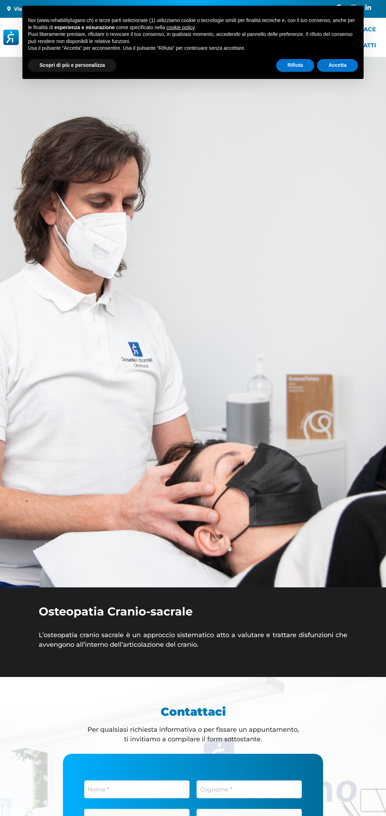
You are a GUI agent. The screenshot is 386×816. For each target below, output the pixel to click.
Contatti (362, 45)
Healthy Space (352, 29)
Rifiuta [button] (295, 796)
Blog (126, 45)
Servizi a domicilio (277, 29)
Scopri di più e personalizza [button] (72, 796)
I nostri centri (146, 29)
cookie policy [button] (180, 759)
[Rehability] (54, 37)
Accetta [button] (337, 796)
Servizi (209, 29)
